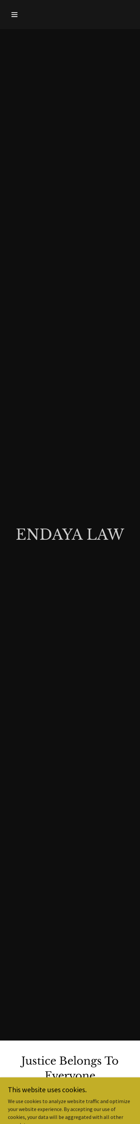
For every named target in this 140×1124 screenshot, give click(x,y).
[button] (22, 14)
